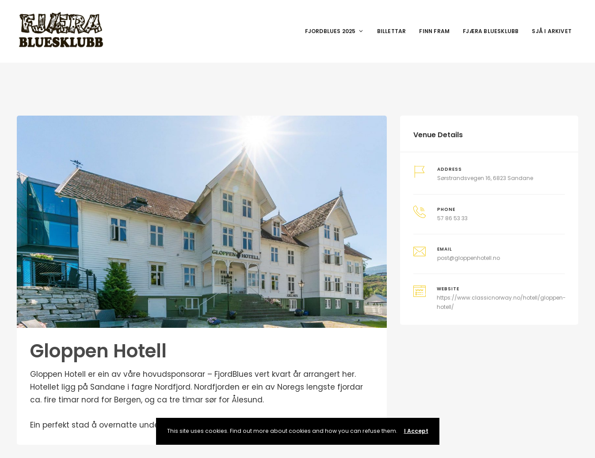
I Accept (416, 431)
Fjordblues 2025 (334, 31)
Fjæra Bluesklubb (491, 31)
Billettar (391, 31)
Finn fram (434, 31)
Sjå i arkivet (552, 31)
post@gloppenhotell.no (468, 258)
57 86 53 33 (452, 218)
